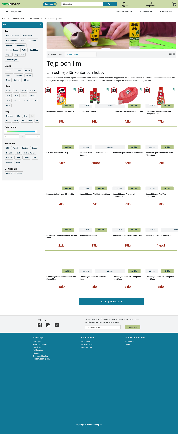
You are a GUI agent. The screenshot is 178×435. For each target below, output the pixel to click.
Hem (3, 19)
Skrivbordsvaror (36, 19)
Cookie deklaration (40, 357)
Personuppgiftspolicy (41, 360)
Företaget (37, 342)
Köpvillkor (37, 348)
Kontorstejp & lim (55, 19)
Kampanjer (129, 342)
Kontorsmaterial (18, 19)
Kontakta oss (86, 348)
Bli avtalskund (86, 345)
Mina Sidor (85, 342)
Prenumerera (132, 328)
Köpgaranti (37, 354)
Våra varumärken (40, 345)
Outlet (127, 345)
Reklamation (38, 351)
